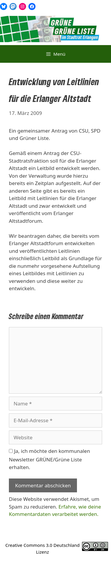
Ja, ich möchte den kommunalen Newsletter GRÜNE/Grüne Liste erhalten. (49, 459)
